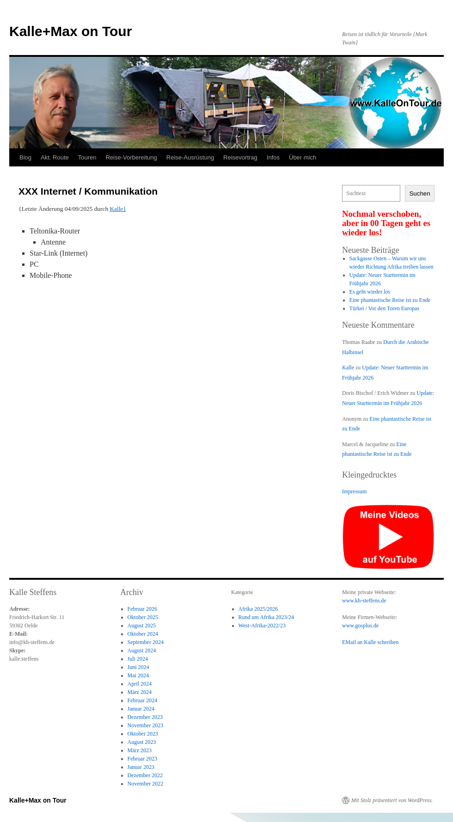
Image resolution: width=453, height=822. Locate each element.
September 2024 (146, 642)
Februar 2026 (142, 609)
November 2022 (146, 783)
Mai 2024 (138, 675)
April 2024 (140, 684)
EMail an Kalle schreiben (370, 642)
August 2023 (142, 742)
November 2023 (146, 725)
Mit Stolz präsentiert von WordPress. (392, 800)
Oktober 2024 (143, 634)
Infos (273, 157)
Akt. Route (55, 157)
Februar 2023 (142, 758)
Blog (25, 157)
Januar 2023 (141, 767)
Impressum (354, 491)
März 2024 (140, 692)
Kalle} (118, 208)
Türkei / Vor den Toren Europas (384, 308)
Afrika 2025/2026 (258, 609)
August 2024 (142, 650)
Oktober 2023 (143, 733)
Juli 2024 (138, 659)
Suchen (419, 193)
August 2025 (142, 625)
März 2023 (140, 750)
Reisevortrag (240, 157)
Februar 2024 (142, 700)
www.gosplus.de (360, 625)
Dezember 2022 (145, 775)
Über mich (302, 157)
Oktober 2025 (143, 617)
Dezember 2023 (145, 717)
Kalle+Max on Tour (70, 31)
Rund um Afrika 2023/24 (266, 617)
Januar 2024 (141, 708)
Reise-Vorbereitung (131, 157)
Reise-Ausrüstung (190, 157)
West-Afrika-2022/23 (262, 625)
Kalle (348, 367)
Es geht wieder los (369, 291)
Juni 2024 (138, 667)
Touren (87, 157)
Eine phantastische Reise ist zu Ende (390, 300)
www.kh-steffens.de (364, 600)
